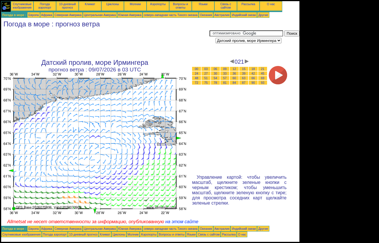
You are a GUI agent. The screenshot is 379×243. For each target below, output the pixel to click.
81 (225, 82)
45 (262, 73)
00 (196, 69)
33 (225, 73)
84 (234, 82)
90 (253, 82)
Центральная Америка (100, 15)
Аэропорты (158, 4)
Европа (33, 15)
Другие (263, 15)
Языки (203, 4)
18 (253, 69)
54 (215, 78)
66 (253, 78)
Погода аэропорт (45, 5)
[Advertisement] (105, 43)
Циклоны (112, 4)
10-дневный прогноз (67, 5)
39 (244, 73)
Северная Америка (68, 15)
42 (253, 73)
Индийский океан (244, 15)
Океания (206, 15)
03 (206, 69)
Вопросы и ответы (180, 5)
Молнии (135, 4)
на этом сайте (181, 221)
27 (206, 73)
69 (262, 78)
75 (206, 82)
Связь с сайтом (225, 5)
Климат (90, 4)
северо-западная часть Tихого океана (171, 15)
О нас (271, 4)
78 (215, 82)
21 (262, 69)
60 (234, 78)
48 (196, 78)
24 (196, 73)
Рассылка (248, 4)
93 (262, 82)
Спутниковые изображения (22, 5)
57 (225, 78)
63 (244, 78)
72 (196, 82)
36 (234, 73)
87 (244, 82)
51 (206, 78)
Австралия (222, 15)
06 (215, 69)
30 (215, 73)
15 (244, 69)
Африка (46, 15)
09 (225, 69)
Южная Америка (130, 15)
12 (234, 69)
